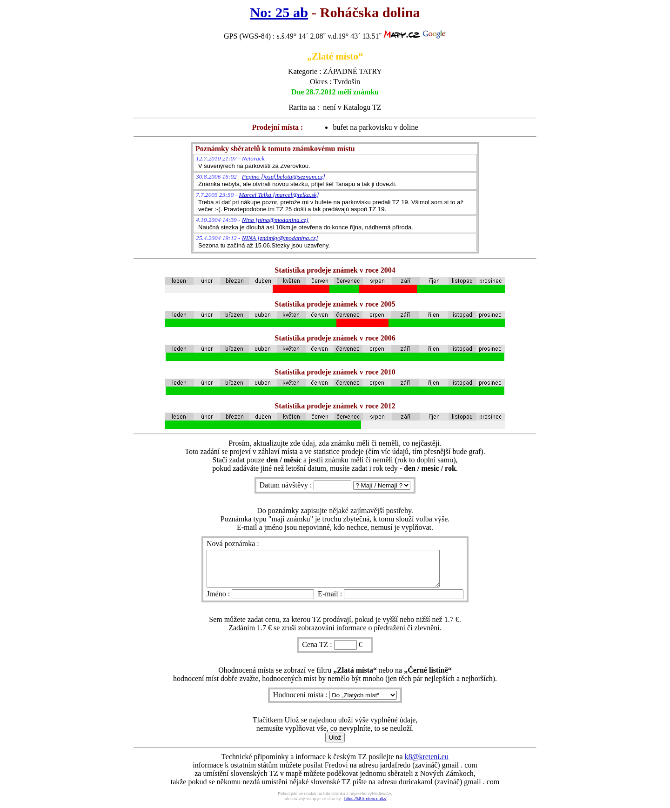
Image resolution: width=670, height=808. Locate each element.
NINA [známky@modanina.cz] (280, 237)
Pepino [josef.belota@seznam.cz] (283, 176)
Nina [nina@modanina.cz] (275, 219)
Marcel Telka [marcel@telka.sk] (279, 194)
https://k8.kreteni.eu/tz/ (365, 805)
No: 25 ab (279, 12)
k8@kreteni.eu (427, 764)
